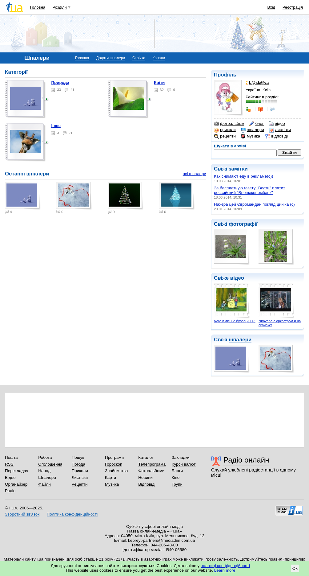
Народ (44, 470)
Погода (78, 464)
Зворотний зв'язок (22, 514)
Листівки (80, 477)
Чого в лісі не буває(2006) (234, 321)
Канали (159, 58)
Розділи (60, 7)
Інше (56, 125)
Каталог (145, 457)
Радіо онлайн (246, 460)
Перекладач (16, 470)
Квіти (159, 82)
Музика (112, 484)
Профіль (225, 75)
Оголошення (50, 464)
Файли (44, 484)
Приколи (80, 470)
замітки (238, 169)
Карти (110, 477)
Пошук (78, 457)
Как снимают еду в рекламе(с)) (243, 176)
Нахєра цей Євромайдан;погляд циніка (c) (254, 204)
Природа (60, 82)
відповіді (276, 136)
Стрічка (138, 58)
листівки (280, 129)
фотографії (243, 224)
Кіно (176, 477)
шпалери (252, 129)
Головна (37, 7)
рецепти (225, 136)
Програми (114, 457)
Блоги (177, 470)
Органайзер (16, 484)
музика (250, 136)
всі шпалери (194, 173)
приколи (225, 129)
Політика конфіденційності (72, 514)
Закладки (181, 457)
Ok (295, 568)
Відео (10, 477)
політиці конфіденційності (225, 565)
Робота (45, 457)
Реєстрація (293, 7)
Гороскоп (113, 464)
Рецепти (80, 484)
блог (256, 123)
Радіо (10, 490)
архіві (240, 146)
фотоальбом (229, 123)
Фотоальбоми (151, 470)
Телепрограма (152, 464)
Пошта (11, 457)
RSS (9, 464)
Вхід (271, 7)
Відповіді (146, 484)
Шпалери (47, 477)
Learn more (224, 570)
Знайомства (116, 470)
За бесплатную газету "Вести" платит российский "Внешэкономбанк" (249, 190)
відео (277, 123)
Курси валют (184, 464)
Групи (177, 484)
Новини (145, 477)
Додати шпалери (110, 58)
